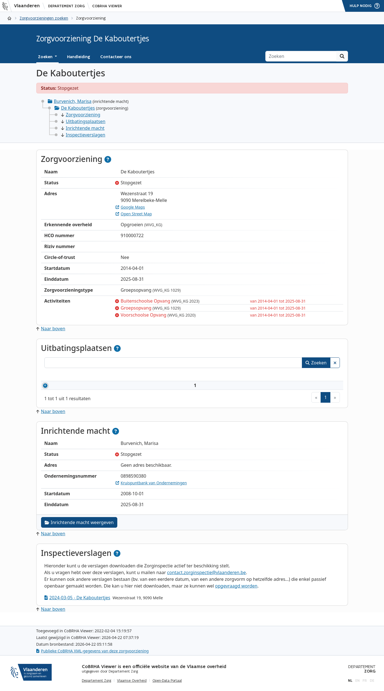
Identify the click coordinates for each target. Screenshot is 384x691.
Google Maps (130, 207)
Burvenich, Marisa (73, 101)
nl (350, 680)
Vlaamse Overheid (132, 681)
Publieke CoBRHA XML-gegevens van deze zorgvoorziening (92, 651)
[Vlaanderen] (22, 6)
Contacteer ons (115, 57)
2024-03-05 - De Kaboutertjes (77, 604)
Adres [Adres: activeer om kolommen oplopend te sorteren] (182, 375)
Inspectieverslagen (83, 135)
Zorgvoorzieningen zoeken (44, 18)
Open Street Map (134, 213)
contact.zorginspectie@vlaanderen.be (206, 579)
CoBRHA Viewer (107, 6)
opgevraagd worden (236, 592)
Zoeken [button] (46, 57)
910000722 (68, 389)
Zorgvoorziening (81, 115)
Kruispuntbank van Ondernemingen (151, 489)
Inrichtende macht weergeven (79, 529)
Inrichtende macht (83, 128)
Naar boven (50, 329)
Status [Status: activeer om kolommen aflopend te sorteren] (312, 375)
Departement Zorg (66, 6)
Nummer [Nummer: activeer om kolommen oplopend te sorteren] (60, 375)
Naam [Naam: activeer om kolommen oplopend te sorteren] (98, 375)
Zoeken (316, 363)
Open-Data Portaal (167, 681)
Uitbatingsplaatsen (83, 121)
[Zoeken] (301, 56)
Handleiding (78, 57)
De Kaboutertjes (78, 108)
